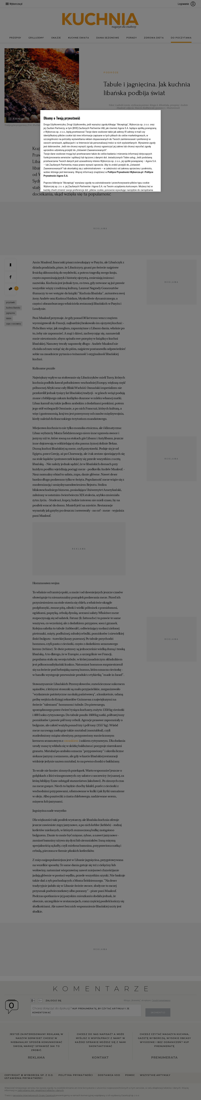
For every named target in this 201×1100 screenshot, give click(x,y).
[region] (100, 151)
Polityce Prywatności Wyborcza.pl (125, 172)
